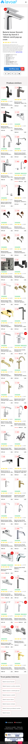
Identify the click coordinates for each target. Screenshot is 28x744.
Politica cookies (18, 729)
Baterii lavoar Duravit (8, 682)
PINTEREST (18, 722)
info (12, 107)
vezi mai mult (19, 52)
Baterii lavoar (6, 713)
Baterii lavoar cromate (9, 704)
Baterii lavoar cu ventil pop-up (11, 690)
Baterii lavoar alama (8, 699)
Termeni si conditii (11, 727)
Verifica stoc (16, 68)
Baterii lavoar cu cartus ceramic (11, 686)
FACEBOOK (9, 722)
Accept (20, 742)
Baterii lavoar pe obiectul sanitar (12, 708)
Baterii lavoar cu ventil (9, 695)
